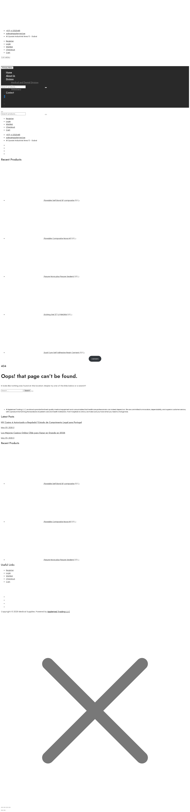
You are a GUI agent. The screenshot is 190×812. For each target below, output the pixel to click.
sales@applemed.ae (15, 33)
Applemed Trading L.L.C (58, 611)
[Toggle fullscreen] (4, 807)
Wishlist (9, 47)
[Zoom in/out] (2, 807)
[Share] (7, 807)
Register (10, 41)
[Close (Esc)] (9, 807)
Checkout (10, 49)
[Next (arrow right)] (4, 810)
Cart (8, 52)
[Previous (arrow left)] (2, 810)
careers (95, 358)
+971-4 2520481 (13, 30)
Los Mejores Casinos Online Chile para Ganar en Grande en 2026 (33, 432)
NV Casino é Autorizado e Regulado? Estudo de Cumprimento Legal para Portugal (41, 422)
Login (8, 44)
